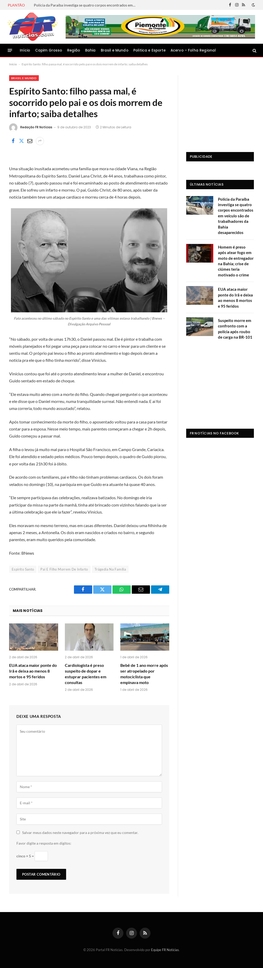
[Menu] (10, 50)
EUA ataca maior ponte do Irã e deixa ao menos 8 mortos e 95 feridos (33, 671)
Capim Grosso (48, 50)
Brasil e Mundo (114, 50)
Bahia (90, 50)
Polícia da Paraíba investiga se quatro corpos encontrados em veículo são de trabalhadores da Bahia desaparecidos (86, 5)
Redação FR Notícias (36, 127)
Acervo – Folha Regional (193, 50)
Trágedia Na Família (110, 569)
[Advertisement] (220, 107)
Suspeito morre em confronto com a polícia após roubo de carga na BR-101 (235, 328)
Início (25, 50)
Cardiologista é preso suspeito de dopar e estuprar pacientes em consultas (85, 674)
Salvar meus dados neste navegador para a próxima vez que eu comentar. (80, 832)
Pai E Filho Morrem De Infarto (64, 569)
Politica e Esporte (149, 50)
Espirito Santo (23, 569)
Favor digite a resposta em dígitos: (43, 843)
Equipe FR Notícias (165, 950)
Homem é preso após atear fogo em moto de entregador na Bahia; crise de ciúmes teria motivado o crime (236, 261)
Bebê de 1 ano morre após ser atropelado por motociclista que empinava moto (144, 674)
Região (73, 50)
